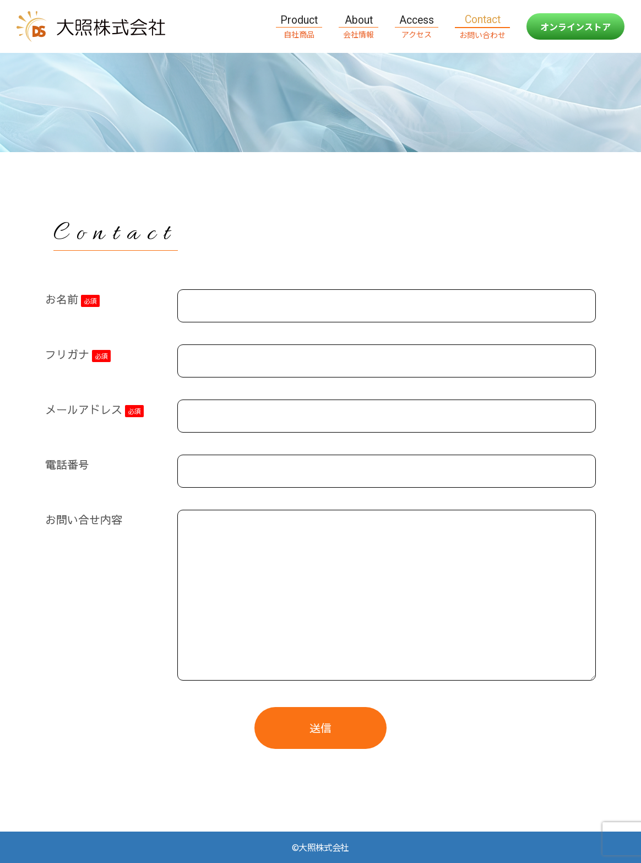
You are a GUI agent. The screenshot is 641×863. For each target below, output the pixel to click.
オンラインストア (575, 26)
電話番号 (67, 464)
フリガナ (78, 354)
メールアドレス (94, 409)
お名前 (72, 299)
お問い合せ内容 (83, 519)
